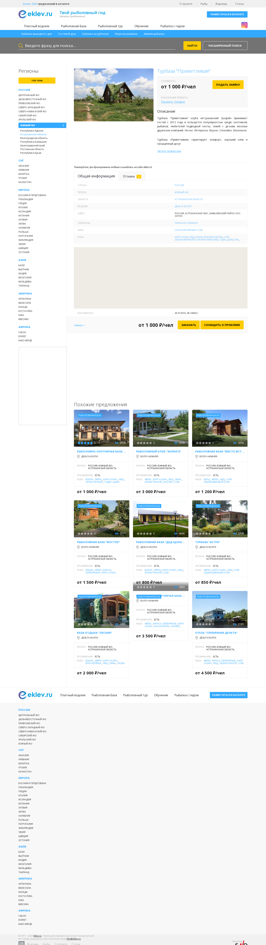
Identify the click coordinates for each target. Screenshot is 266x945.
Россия (24, 89)
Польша (23, 231)
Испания (23, 215)
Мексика (23, 319)
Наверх (78, 325)
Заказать (188, 325)
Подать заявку (228, 84)
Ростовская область (32, 149)
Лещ (192, 237)
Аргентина (24, 298)
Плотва (218, 237)
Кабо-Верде (25, 340)
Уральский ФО (27, 119)
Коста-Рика (25, 311)
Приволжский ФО (29, 103)
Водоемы (221, 4)
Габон (22, 332)
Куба (21, 315)
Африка (24, 327)
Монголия (24, 277)
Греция (22, 203)
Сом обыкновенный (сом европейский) (202, 238)
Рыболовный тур (110, 26)
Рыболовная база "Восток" (98, 542)
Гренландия (25, 199)
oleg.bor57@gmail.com (189, 230)
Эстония (23, 252)
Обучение (141, 26)
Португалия (25, 235)
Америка (25, 293)
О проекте (186, 4)
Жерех (98, 479)
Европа (24, 189)
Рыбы (204, 4)
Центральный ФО (28, 95)
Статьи (239, 4)
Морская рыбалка (126, 34)
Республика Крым (30, 152)
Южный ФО (27, 125)
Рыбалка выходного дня (36, 34)
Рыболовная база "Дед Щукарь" (160, 542)
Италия (23, 207)
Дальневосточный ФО (32, 99)
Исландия (24, 211)
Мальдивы (24, 281)
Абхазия (23, 165)
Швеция (23, 248)
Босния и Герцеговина (32, 195)
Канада (23, 307)
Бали (21, 265)
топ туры (36, 80)
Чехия (21, 244)
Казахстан (24, 182)
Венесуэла (24, 302)
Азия (22, 260)
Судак (222, 239)
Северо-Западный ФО (31, 107)
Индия (22, 273)
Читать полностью (169, 151)
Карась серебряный (99, 571)
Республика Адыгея (31, 130)
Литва (22, 223)
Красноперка (93, 663)
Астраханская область (33, 134)
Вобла (89, 479)
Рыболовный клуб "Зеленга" (158, 451)
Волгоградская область (34, 138)
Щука (230, 239)
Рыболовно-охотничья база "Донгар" (101, 451)
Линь (178, 479)
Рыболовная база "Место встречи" (219, 451)
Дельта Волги (183, 206)
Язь (237, 239)
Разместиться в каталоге (227, 14)
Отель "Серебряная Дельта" (216, 632)
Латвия (22, 219)
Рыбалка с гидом (172, 26)
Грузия (22, 178)
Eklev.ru (38, 938)
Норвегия (24, 227)
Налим (175, 626)
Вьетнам (23, 269)
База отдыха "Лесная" (94, 632)
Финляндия (25, 240)
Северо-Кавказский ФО (32, 111)
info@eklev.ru (73, 941)
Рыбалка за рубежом (95, 34)
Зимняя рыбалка (154, 34)
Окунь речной (204, 237)
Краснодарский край (32, 145)
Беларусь (24, 174)
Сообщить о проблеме (222, 325)
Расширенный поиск (225, 45)
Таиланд (23, 285)
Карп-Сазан (182, 237)
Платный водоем (36, 26)
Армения (23, 169)
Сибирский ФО (27, 115)
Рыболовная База (73, 26)
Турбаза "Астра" (207, 542)
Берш (207, 479)
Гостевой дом (67, 34)
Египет (22, 336)
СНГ (21, 160)
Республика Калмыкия (33, 141)
